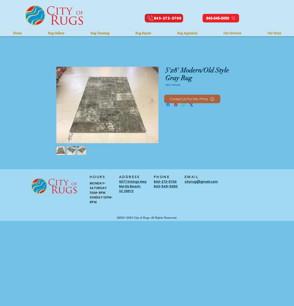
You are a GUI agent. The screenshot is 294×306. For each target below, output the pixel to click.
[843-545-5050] (221, 18)
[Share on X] (191, 104)
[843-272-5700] (164, 18)
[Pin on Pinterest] (175, 104)
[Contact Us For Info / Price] (192, 99)
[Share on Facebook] (168, 104)
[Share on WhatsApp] (183, 104)
